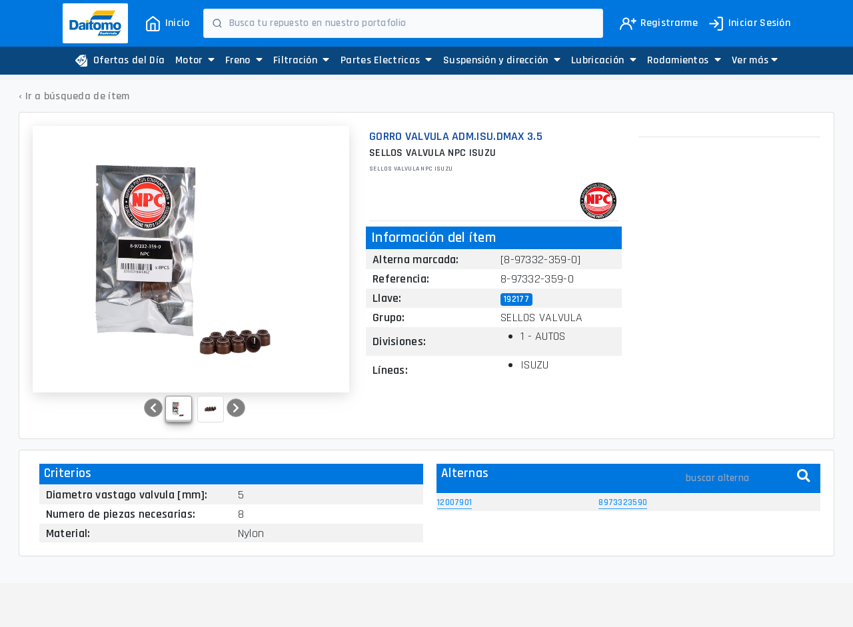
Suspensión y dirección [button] (501, 60)
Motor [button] (195, 60)
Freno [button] (244, 60)
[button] (754, 60)
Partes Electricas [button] (386, 60)
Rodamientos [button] (684, 60)
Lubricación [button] (603, 60)
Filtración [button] (301, 60)
